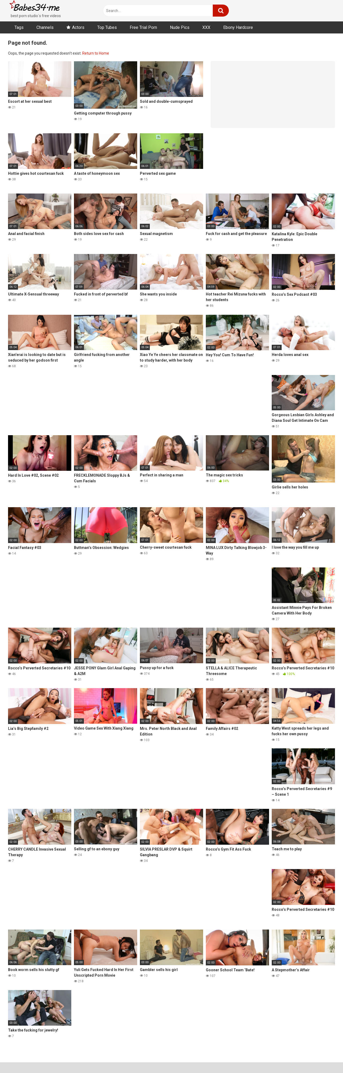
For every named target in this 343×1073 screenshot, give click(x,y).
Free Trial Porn (143, 27)
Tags (19, 27)
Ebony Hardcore (238, 27)
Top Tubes (107, 27)
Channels (45, 27)
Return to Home (95, 53)
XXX (206, 27)
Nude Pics (179, 27)
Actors (78, 27)
